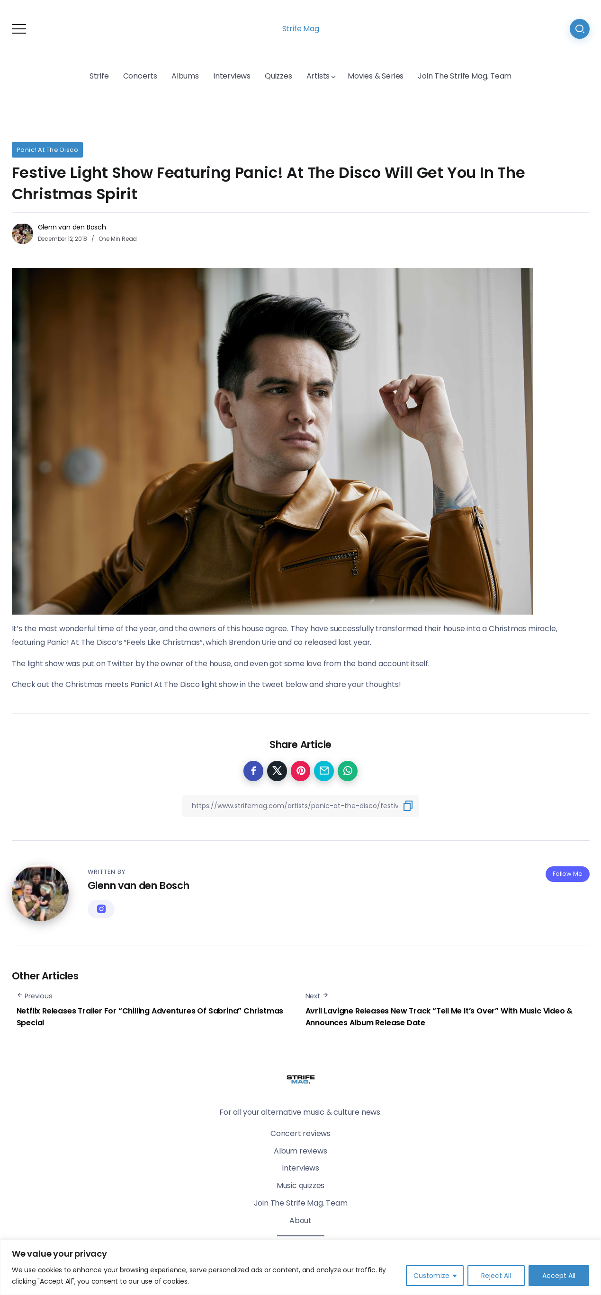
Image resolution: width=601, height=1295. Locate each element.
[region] (300, 1267)
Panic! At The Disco (48, 150)
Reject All (496, 1275)
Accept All (558, 1275)
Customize (431, 1275)
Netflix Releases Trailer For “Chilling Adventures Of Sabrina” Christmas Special (150, 1017)
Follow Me (567, 874)
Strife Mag (300, 28)
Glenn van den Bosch (72, 227)
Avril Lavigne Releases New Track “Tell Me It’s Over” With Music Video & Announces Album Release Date (439, 1017)
